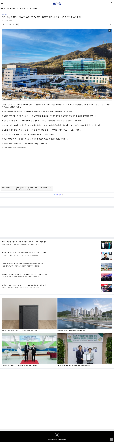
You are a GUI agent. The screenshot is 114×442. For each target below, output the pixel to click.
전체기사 (2, 8)
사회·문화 (12, 8)
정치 (18, 8)
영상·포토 (34, 8)
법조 (7, 8)
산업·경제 (22, 8)
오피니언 (29, 8)
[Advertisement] (57, 169)
